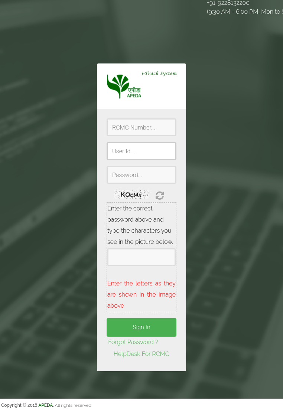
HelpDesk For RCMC (141, 353)
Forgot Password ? (133, 342)
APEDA (45, 405)
